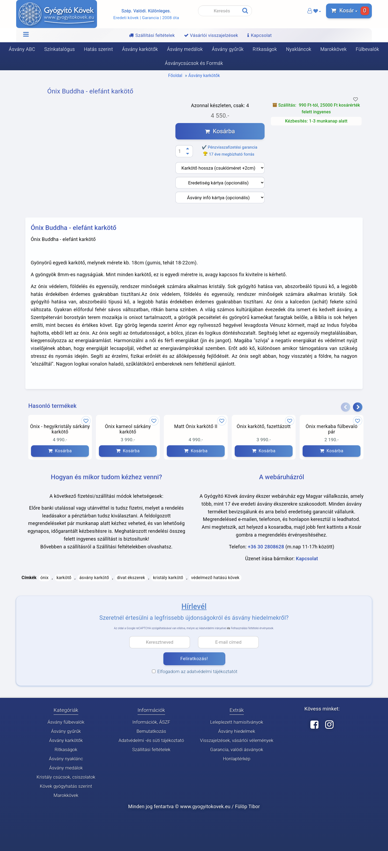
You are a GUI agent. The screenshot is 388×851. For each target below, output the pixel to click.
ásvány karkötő (94, 577)
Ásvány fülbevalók (65, 722)
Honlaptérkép (236, 759)
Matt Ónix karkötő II (195, 426)
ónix (44, 577)
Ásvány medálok (185, 49)
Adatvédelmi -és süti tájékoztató (151, 740)
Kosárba (220, 131)
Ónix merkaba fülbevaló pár (331, 429)
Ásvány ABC (22, 49)
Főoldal (175, 75)
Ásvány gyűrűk (228, 49)
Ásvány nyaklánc (66, 759)
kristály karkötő (168, 577)
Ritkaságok (265, 49)
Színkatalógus (59, 49)
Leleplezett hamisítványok (236, 722)
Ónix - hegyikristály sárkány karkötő (60, 429)
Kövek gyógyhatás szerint (66, 786)
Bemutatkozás (151, 731)
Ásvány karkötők (140, 49)
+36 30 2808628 (266, 546)
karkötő (64, 577)
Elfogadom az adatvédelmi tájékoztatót (194, 671)
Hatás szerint (98, 49)
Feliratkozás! (194, 658)
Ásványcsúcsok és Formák (194, 63)
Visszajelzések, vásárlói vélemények (236, 740)
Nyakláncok (298, 49)
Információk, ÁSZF (151, 722)
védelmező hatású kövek (215, 577)
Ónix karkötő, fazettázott (263, 426)
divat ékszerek (131, 577)
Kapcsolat (307, 558)
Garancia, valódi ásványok (236, 749)
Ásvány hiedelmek (236, 731)
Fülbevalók (367, 49)
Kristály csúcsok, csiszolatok (66, 777)
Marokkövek (333, 49)
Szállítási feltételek (151, 749)
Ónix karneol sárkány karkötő (128, 429)
